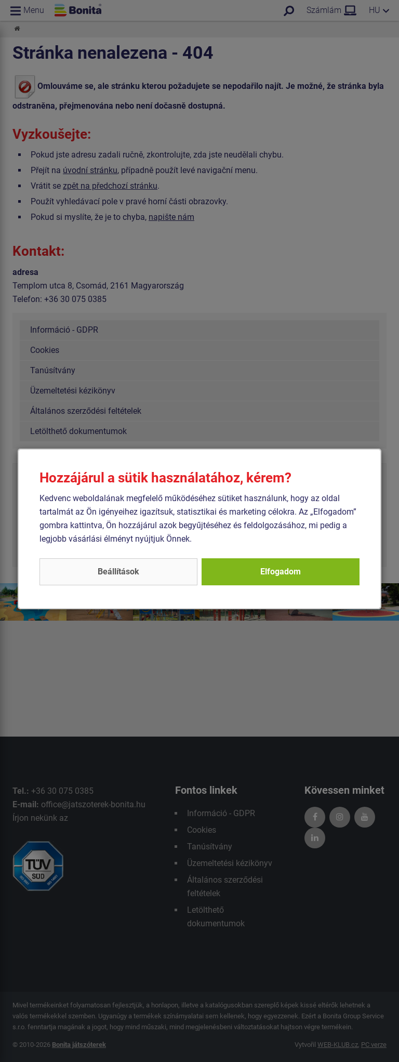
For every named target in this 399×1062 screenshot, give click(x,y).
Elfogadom (280, 571)
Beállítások (118, 571)
